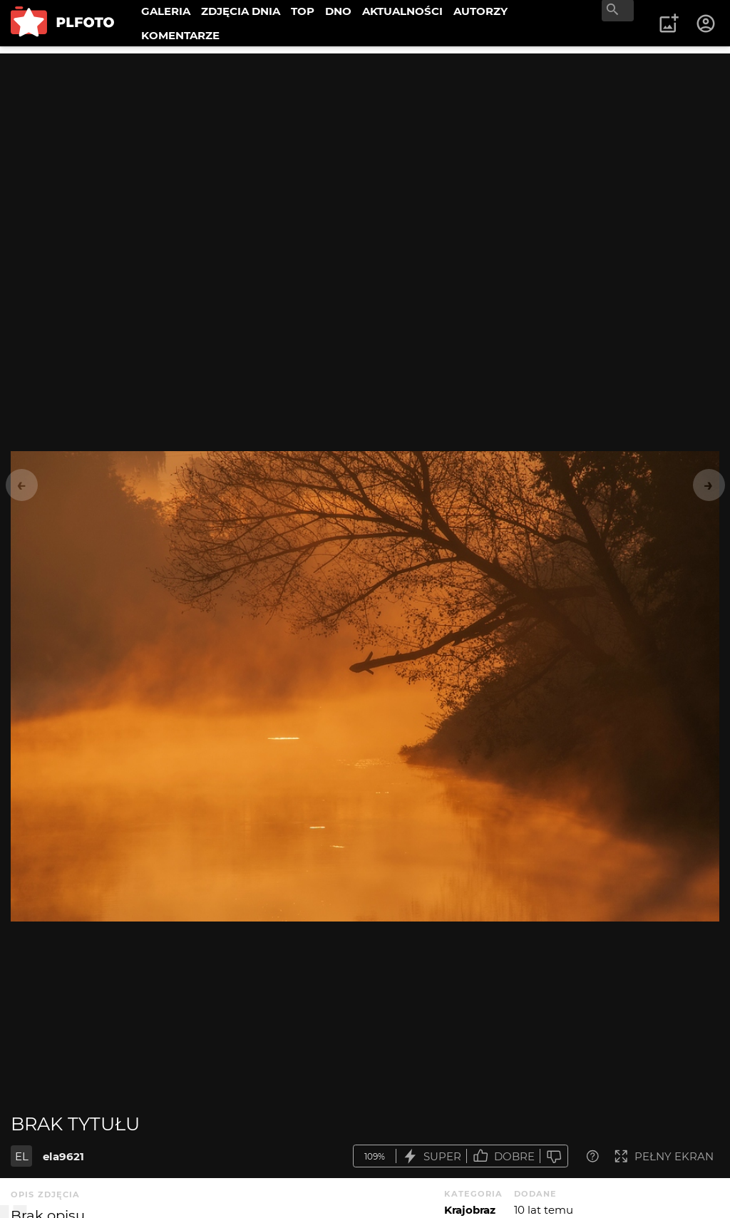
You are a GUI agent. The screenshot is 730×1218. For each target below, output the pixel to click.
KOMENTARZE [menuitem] (180, 35)
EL (22, 1156)
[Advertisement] (365, 153)
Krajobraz (469, 1210)
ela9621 (63, 1156)
